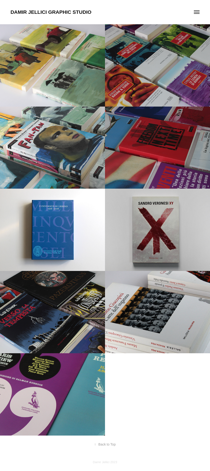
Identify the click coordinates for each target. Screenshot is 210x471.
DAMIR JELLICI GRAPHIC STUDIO (50, 12)
